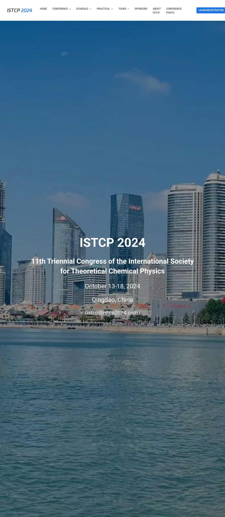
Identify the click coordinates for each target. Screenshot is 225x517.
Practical (103, 8)
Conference (60, 8)
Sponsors (141, 8)
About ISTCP (157, 10)
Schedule (82, 8)
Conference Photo (174, 10)
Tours (122, 8)
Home (43, 8)
